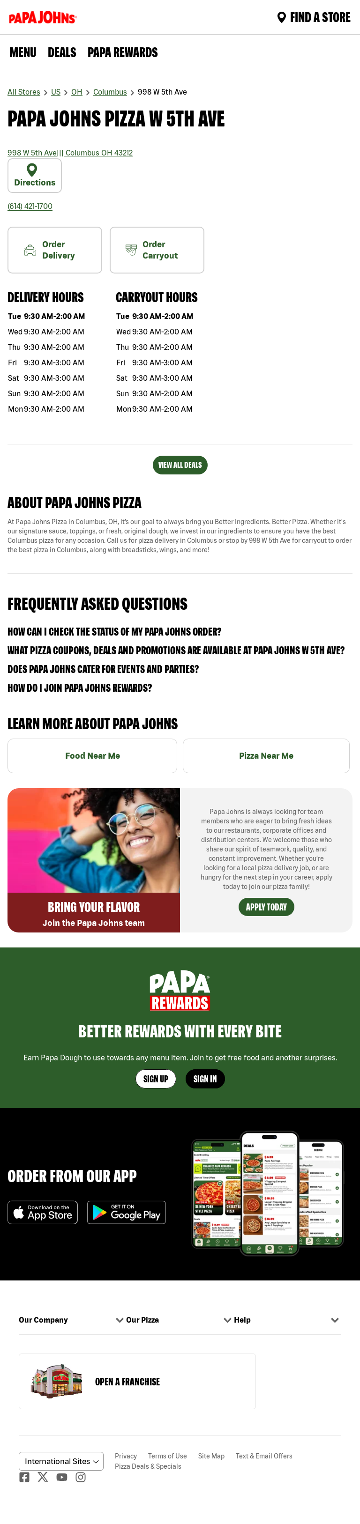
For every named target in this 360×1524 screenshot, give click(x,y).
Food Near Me (92, 756)
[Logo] (45, 17)
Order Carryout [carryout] (152, 249)
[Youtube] (65, 1477)
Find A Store (314, 17)
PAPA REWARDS (123, 52)
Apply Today (266, 907)
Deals (62, 52)
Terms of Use (167, 1456)
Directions (34, 175)
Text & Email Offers (264, 1456)
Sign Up (155, 1078)
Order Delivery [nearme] (49, 249)
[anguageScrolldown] (59, 1461)
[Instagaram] (84, 1477)
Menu (23, 52)
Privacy (126, 1456)
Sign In (205, 1078)
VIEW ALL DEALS (180, 465)
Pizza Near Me (266, 756)
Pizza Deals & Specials (148, 1466)
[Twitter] (47, 1477)
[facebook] (28, 1477)
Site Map (211, 1456)
